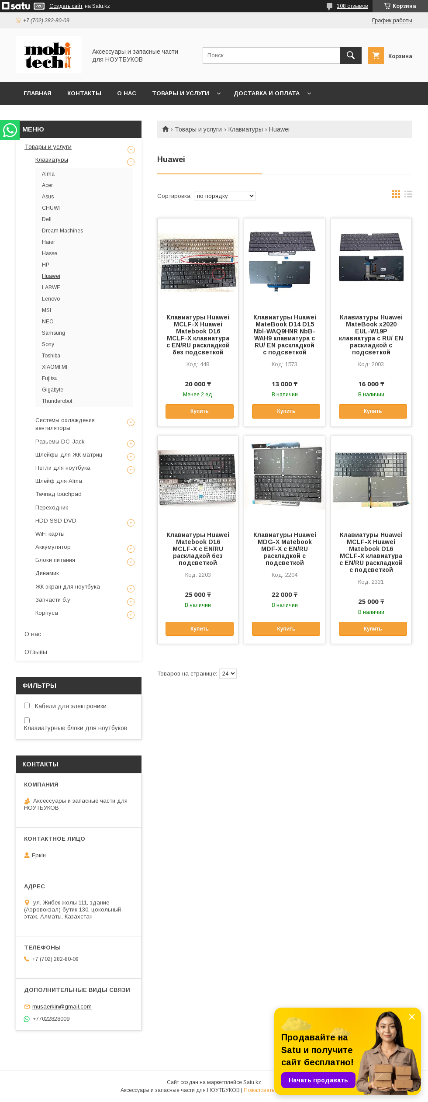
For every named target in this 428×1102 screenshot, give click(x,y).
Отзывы (35, 651)
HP (45, 265)
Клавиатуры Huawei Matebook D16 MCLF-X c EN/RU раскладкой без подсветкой (197, 548)
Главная (38, 93)
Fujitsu (50, 378)
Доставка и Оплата (267, 93)
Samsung (53, 333)
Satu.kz (252, 1082)
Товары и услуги (180, 93)
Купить (199, 411)
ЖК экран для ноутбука (67, 586)
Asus (48, 197)
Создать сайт (66, 6)
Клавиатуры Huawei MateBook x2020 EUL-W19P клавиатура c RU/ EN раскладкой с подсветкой (371, 335)
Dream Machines (62, 231)
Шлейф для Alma (58, 481)
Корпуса (46, 613)
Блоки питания (55, 560)
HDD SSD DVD (55, 520)
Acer (47, 185)
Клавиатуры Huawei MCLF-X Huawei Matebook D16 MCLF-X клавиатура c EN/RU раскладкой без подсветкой (198, 335)
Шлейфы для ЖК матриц (69, 454)
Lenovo (51, 299)
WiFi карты (50, 533)
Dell (47, 219)
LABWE (51, 287)
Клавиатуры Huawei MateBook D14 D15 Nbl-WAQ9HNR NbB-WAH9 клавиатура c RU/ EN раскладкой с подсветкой (284, 335)
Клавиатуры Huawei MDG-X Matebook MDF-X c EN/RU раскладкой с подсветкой (284, 548)
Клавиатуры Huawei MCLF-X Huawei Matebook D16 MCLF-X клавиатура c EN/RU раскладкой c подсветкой (371, 552)
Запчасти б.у (52, 599)
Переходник (51, 507)
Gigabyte (52, 390)
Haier (48, 242)
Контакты (84, 93)
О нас (126, 93)
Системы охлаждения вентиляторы (65, 424)
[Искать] (351, 55)
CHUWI (51, 208)
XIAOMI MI (54, 367)
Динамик (47, 573)
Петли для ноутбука (62, 467)
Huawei (51, 276)
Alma (48, 174)
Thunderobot (57, 401)
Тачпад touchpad (58, 494)
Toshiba (51, 356)
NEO (48, 322)
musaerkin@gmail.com (62, 1006)
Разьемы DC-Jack (60, 441)
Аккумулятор (53, 547)
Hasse (49, 253)
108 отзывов (352, 6)
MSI (46, 310)
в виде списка (408, 196)
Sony (48, 344)
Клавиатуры (245, 129)
